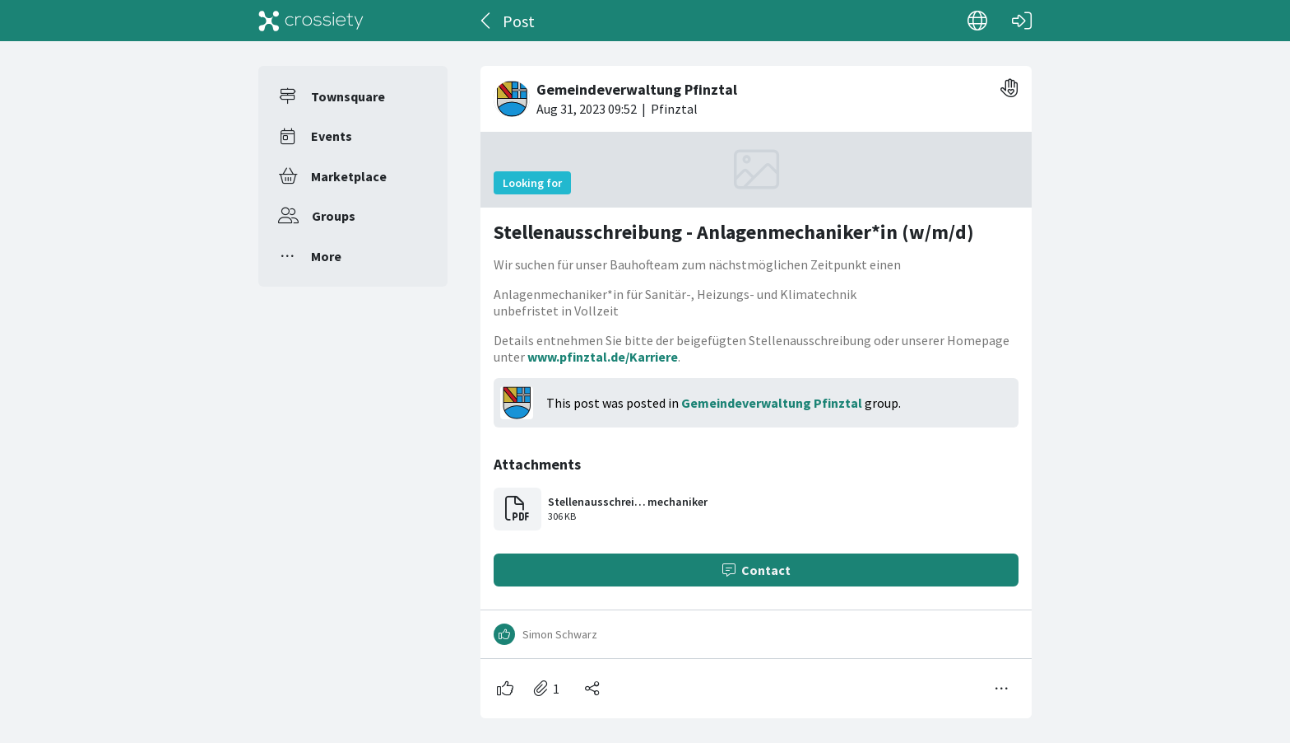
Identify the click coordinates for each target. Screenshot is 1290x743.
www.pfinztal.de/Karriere (602, 356)
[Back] (487, 20)
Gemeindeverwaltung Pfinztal (771, 403)
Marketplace (349, 176)
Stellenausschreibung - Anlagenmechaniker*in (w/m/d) (734, 232)
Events (331, 136)
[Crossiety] (311, 20)
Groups (333, 216)
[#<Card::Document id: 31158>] (756, 385)
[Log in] (1022, 20)
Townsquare (348, 96)
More (326, 256)
